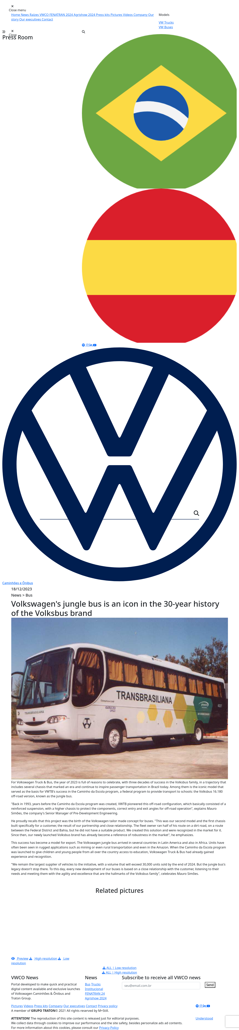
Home (16, 15)
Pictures (116, 15)
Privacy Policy (109, 1028)
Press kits (103, 15)
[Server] (117, 514)
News (25, 15)
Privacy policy (107, 1006)
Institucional (94, 989)
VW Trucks (166, 22)
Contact (47, 19)
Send (210, 985)
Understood (204, 1018)
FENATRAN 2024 (62, 15)
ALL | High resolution (119, 972)
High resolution (43, 958)
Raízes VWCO (39, 15)
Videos (128, 15)
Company (141, 15)
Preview (19, 958)
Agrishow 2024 (85, 15)
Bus (87, 984)
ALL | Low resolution (119, 968)
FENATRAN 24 (95, 993)
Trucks (96, 984)
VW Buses (166, 27)
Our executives (30, 19)
